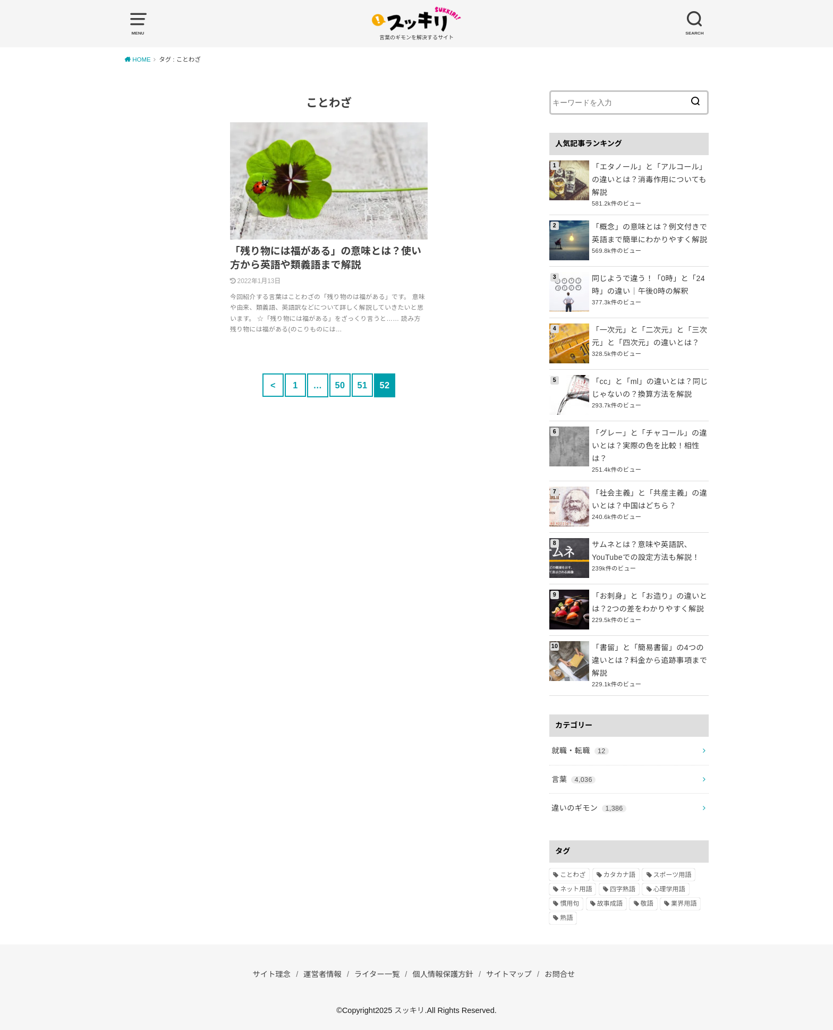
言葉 (573, 777)
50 (340, 385)
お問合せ (561, 971)
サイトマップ (510, 971)
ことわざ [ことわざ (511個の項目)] (572, 872)
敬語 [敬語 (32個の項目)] (647, 901)
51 (362, 385)
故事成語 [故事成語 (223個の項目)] (610, 901)
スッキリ (409, 1007)
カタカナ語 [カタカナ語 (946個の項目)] (619, 872)
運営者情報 (321, 971)
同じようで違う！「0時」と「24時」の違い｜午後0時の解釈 (648, 284)
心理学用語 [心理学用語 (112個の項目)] (669, 886)
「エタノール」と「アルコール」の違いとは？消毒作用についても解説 (649, 179)
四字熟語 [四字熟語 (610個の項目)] (622, 886)
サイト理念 (270, 971)
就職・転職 (579, 749)
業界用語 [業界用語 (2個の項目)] (683, 901)
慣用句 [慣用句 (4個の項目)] (569, 901)
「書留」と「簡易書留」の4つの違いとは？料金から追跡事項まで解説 (649, 659)
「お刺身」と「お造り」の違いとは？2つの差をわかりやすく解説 (649, 601)
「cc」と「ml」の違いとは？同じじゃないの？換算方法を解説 (649, 387)
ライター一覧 (377, 971)
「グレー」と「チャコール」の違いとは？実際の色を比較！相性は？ (649, 445)
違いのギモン (588, 805)
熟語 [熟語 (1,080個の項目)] (566, 916)
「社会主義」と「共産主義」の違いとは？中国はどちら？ (649, 498)
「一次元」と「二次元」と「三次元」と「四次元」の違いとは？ (649, 335)
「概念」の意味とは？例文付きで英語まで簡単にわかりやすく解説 (649, 232)
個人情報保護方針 (443, 971)
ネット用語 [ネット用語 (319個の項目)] (576, 886)
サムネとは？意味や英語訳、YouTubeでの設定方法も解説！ (645, 549)
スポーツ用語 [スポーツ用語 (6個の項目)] (672, 872)
